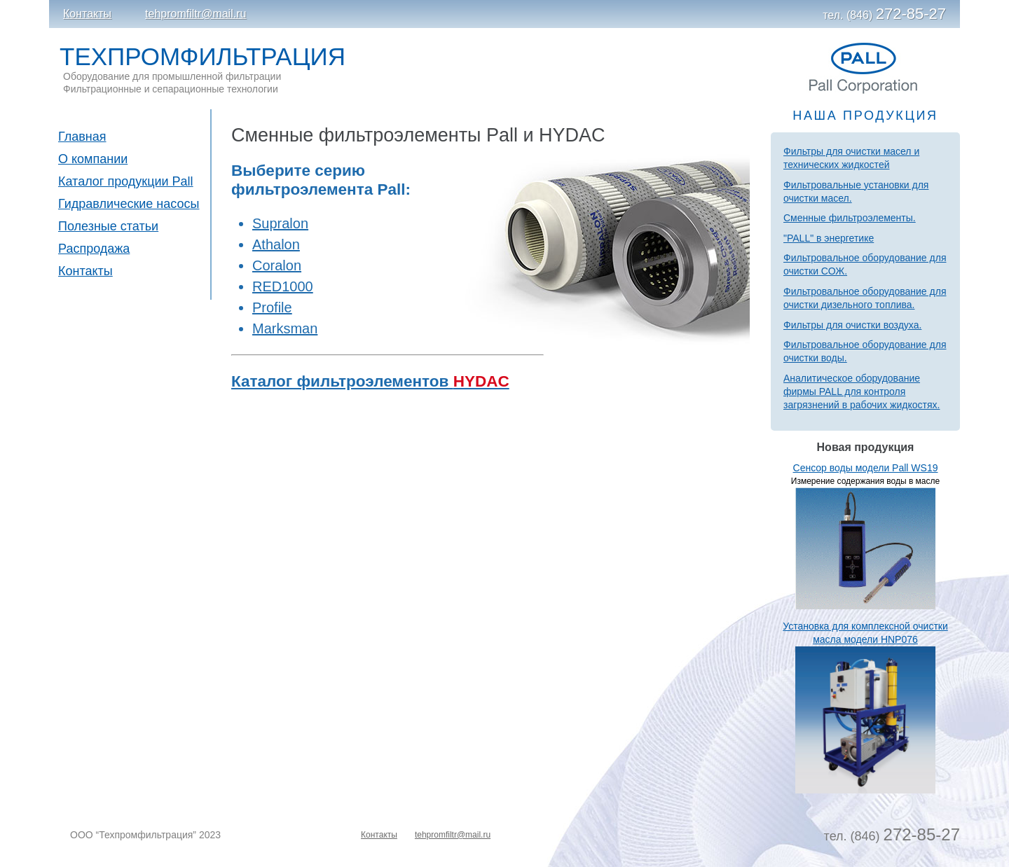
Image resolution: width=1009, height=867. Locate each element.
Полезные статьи (108, 226)
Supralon (280, 223)
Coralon (276, 265)
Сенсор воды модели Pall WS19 (865, 467)
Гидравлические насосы (128, 204)
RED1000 (282, 286)
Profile (272, 307)
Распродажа (94, 249)
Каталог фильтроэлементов (370, 381)
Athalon (276, 244)
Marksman (284, 328)
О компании (93, 159)
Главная (82, 137)
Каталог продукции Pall (125, 181)
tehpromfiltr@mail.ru (195, 14)
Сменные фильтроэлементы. (849, 217)
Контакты (87, 14)
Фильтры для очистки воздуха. (852, 325)
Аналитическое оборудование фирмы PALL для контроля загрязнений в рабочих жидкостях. (861, 391)
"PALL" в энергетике (828, 238)
